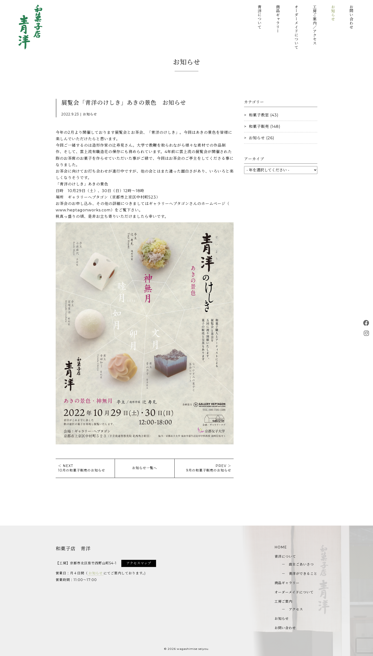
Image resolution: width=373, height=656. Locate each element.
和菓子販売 (259, 126)
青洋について (259, 17)
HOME (281, 547)
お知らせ (332, 13)
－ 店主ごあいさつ (298, 564)
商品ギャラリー (277, 19)
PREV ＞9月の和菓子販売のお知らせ (208, 468)
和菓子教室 (259, 115)
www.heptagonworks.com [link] (83, 210)
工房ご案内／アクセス (314, 25)
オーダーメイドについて (296, 27)
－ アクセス (292, 609)
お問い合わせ (351, 17)
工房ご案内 (283, 601)
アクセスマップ (138, 563)
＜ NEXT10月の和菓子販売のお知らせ (81, 468)
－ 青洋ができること (299, 574)
